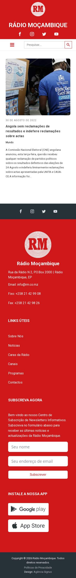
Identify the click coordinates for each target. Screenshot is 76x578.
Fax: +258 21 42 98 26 (24, 303)
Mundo (9, 142)
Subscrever (38, 474)
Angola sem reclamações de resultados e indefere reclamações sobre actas (33, 131)
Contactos (15, 382)
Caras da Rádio (18, 355)
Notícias (14, 345)
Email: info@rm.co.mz (23, 284)
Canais (13, 364)
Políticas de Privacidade (38, 567)
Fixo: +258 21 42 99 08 (24, 294)
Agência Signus (42, 571)
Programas (16, 373)
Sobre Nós (15, 336)
